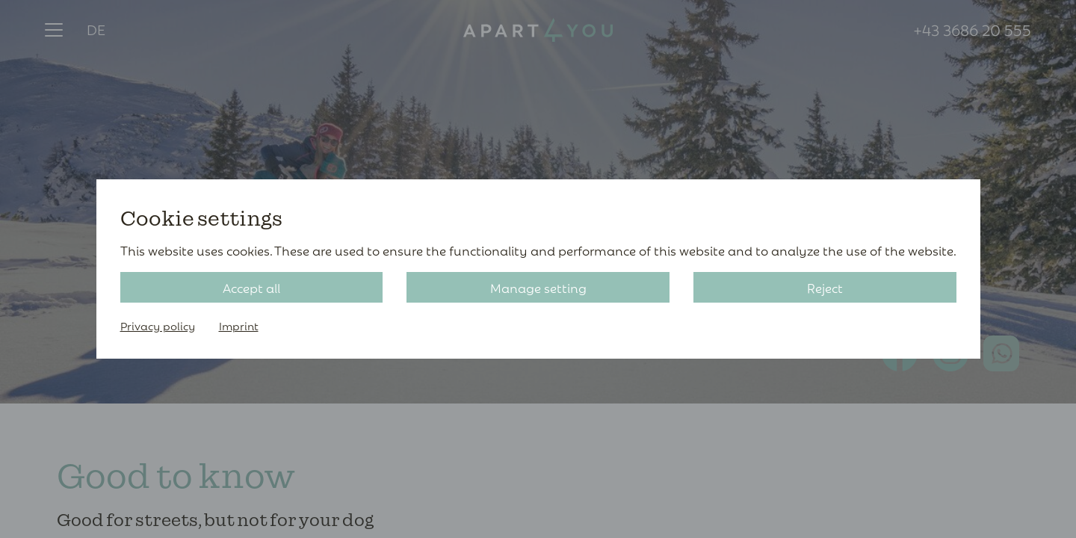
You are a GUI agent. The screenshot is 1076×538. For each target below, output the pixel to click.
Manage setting (538, 287)
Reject (825, 287)
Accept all (251, 287)
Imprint (239, 325)
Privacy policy (157, 325)
